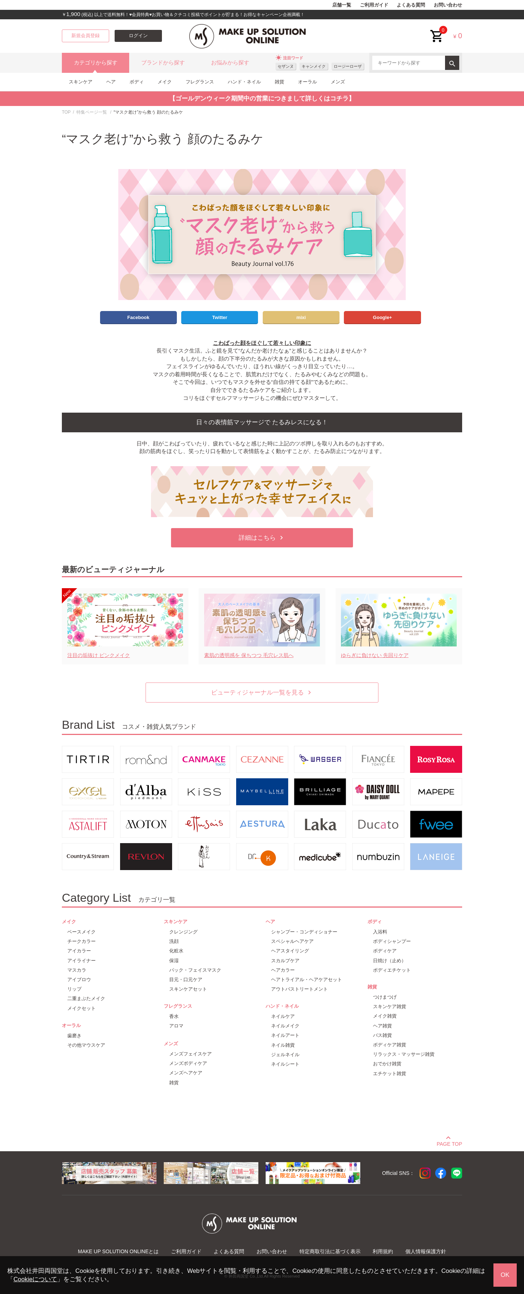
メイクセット (81, 1008)
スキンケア (80, 81)
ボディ (137, 81)
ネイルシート (285, 1064)
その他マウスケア (86, 1045)
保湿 (174, 960)
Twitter (219, 317)
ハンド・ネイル (244, 81)
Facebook (138, 317)
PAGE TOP (449, 1143)
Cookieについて (35, 1279)
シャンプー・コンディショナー (304, 932)
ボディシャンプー (392, 941)
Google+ (382, 317)
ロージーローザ (348, 66)
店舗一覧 (341, 5)
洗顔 (174, 941)
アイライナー (81, 960)
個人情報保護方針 (425, 1251)
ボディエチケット (392, 970)
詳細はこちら (262, 538)
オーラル (307, 81)
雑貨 (279, 81)
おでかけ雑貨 (387, 1063)
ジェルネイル (285, 1054)
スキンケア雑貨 (389, 1006)
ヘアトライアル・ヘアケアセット (306, 979)
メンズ (338, 81)
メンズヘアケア (185, 1072)
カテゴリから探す (96, 63)
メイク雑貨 (385, 1016)
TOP (66, 112)
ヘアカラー (283, 970)
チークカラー (81, 941)
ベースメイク (81, 932)
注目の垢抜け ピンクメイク (98, 655)
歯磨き (74, 1035)
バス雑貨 (382, 1035)
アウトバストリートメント (299, 989)
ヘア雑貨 (382, 1025)
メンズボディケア (188, 1063)
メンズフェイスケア (190, 1054)
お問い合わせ (448, 5)
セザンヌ (286, 66)
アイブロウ (79, 979)
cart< (437, 30)
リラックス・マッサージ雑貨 (403, 1054)
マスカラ (76, 970)
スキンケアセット (188, 989)
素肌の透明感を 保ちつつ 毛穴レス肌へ (249, 655)
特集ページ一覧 (91, 112)
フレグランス (200, 81)
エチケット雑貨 (389, 1073)
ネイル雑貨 (283, 1045)
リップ (74, 989)
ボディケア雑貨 (389, 1044)
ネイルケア (283, 1016)
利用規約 (383, 1251)
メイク (165, 81)
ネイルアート (285, 1035)
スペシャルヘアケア (292, 941)
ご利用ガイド (374, 5)
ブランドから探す (163, 63)
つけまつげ (385, 997)
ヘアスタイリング (290, 950)
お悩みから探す (230, 63)
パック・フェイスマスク (195, 970)
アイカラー (79, 950)
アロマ (176, 1025)
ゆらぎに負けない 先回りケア (375, 655)
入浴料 (380, 932)
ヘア (111, 81)
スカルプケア (285, 960)
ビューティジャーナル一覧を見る (262, 692)
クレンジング (183, 932)
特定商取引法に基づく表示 (330, 1251)
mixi (301, 317)
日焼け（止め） (389, 960)
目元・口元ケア (185, 979)
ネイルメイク (285, 1025)
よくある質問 (411, 5)
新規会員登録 (85, 35)
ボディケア (385, 950)
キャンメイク (314, 66)
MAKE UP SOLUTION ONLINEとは (118, 1251)
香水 (174, 1016)
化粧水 (176, 950)
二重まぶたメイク (86, 998)
